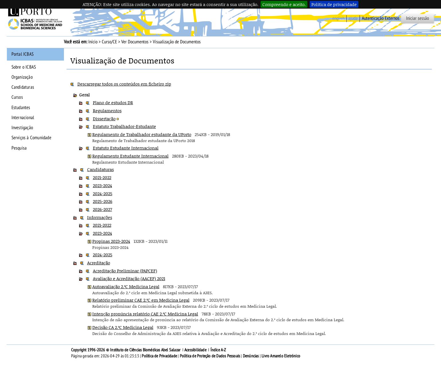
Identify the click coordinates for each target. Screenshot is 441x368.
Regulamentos (107, 110)
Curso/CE (109, 42)
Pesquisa (19, 148)
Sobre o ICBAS (23, 67)
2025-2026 (102, 201)
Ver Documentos (135, 42)
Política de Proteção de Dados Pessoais (210, 356)
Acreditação (98, 263)
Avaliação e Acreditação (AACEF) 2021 (129, 278)
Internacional (22, 118)
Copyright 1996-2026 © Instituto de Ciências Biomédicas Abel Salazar (126, 349)
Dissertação (104, 118)
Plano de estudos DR (113, 102)
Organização (22, 77)
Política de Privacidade (159, 356)
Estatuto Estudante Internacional (126, 148)
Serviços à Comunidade (31, 138)
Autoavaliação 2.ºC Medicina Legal (125, 286)
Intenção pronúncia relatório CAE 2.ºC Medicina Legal (145, 314)
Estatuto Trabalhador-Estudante (124, 126)
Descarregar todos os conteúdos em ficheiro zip (124, 84)
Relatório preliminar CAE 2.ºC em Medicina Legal (141, 300)
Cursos (17, 97)
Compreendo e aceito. (284, 4)
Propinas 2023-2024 (111, 241)
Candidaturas (22, 87)
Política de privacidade (334, 4)
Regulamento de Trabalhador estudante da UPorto (141, 134)
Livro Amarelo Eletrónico (281, 356)
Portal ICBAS (22, 54)
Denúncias (251, 356)
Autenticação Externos (380, 18)
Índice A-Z (218, 349)
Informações (99, 217)
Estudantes (20, 108)
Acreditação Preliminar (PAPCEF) (125, 271)
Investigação (22, 128)
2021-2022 (102, 177)
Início (92, 42)
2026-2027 (102, 209)
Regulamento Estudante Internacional (130, 156)
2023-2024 (102, 185)
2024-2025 (102, 193)
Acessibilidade (195, 349)
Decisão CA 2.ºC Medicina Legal (122, 327)
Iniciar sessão (417, 18)
